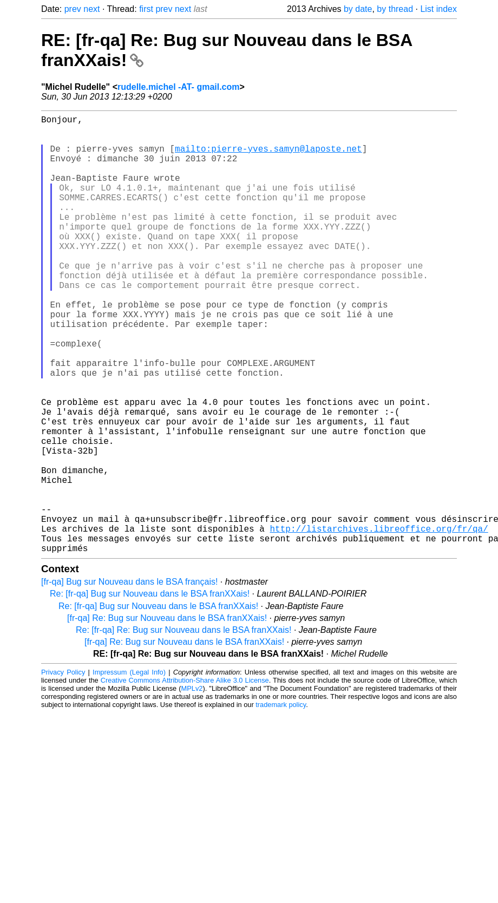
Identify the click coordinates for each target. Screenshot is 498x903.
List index (438, 9)
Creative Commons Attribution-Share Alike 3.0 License (185, 778)
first (146, 9)
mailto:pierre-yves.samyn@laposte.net (268, 157)
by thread (395, 9)
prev (72, 9)
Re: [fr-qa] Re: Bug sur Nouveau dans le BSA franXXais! (183, 727)
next (91, 9)
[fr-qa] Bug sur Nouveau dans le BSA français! (129, 679)
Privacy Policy (63, 769)
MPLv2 (192, 786)
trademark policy (280, 802)
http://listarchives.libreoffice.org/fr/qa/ (379, 621)
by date (358, 9)
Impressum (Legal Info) (129, 769)
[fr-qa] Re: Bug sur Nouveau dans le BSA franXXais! (167, 715)
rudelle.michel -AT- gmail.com (178, 86)
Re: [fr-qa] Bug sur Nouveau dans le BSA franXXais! (150, 691)
